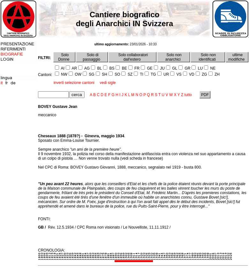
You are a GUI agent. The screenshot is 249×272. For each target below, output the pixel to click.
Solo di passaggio (92, 57)
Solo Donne (64, 57)
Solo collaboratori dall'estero (132, 57)
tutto (188, 95)
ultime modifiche (237, 57)
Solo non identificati (208, 57)
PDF (205, 95)
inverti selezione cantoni (74, 82)
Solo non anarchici (173, 57)
